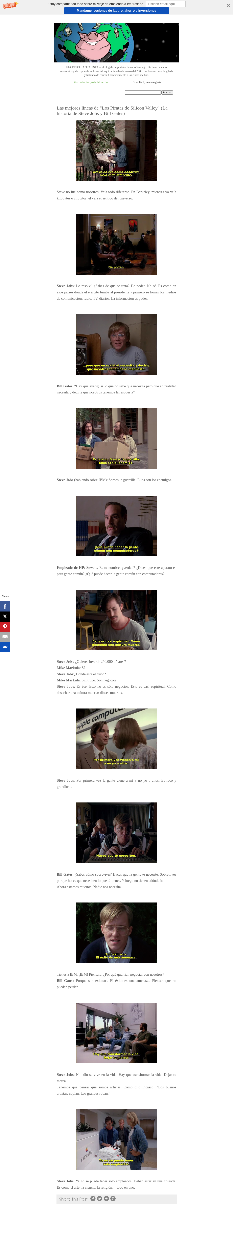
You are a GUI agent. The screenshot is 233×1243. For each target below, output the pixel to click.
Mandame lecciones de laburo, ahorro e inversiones (116, 10)
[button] (116, 7)
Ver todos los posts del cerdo (91, 82)
